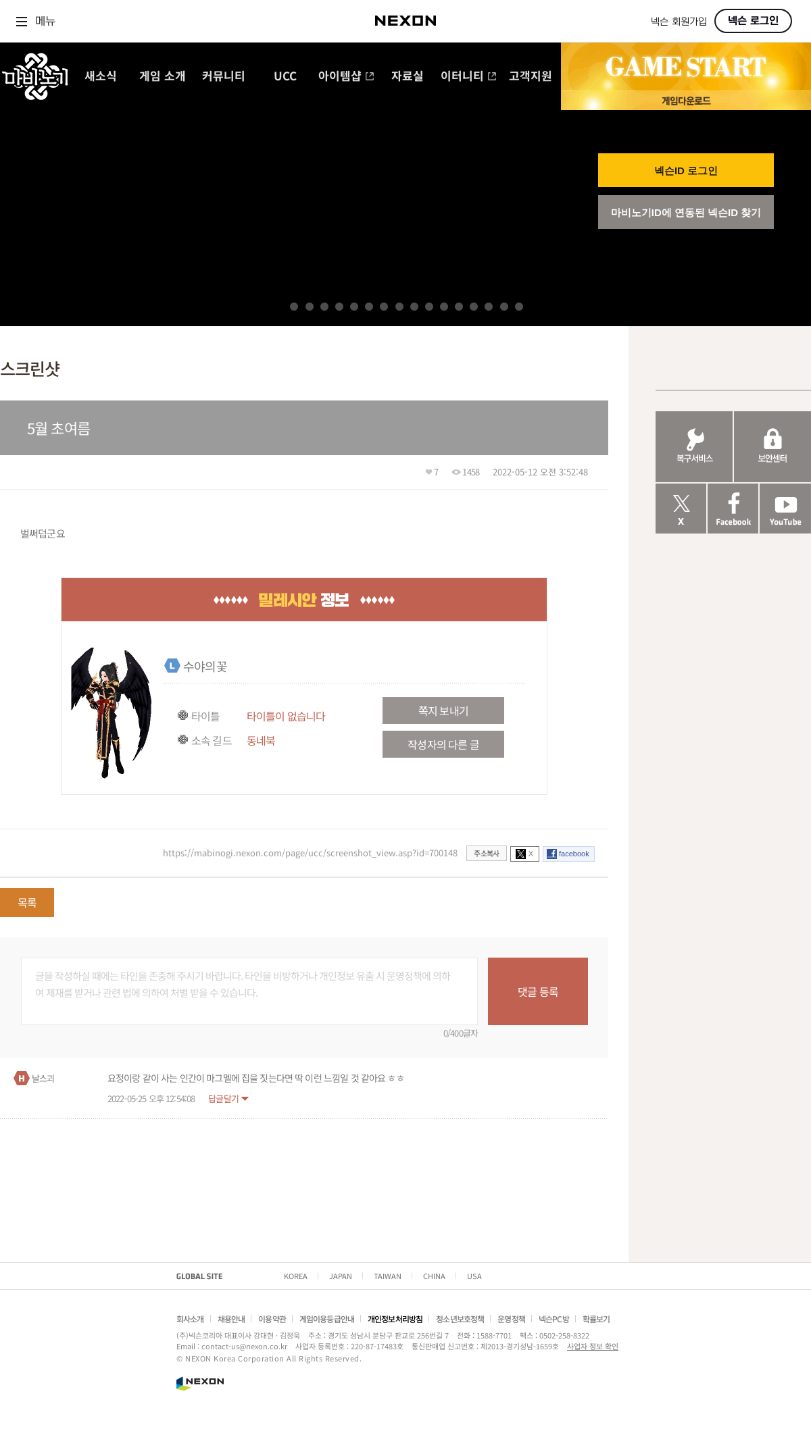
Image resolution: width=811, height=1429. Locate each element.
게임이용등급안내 (326, 1318)
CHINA (434, 1275)
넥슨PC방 (554, 1318)
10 (429, 307)
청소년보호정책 (460, 1318)
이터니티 (469, 77)
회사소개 (190, 1318)
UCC (285, 77)
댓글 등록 (538, 991)
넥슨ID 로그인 (686, 170)
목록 (27, 902)
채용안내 (231, 1318)
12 (459, 307)
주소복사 (486, 853)
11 (444, 307)
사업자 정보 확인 (592, 1346)
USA (474, 1275)
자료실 (407, 77)
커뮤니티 (223, 77)
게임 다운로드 (686, 100)
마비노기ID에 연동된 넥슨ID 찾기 (686, 212)
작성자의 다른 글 (443, 744)
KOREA (296, 1275)
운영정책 (511, 1318)
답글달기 (223, 1098)
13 (474, 307)
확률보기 (596, 1318)
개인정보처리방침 (395, 1318)
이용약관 (272, 1318)
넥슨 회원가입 (679, 22)
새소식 (100, 77)
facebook (574, 854)
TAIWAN (387, 1275)
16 (519, 307)
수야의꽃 (205, 666)
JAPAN (340, 1275)
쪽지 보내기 (443, 710)
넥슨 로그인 (753, 21)
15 (504, 307)
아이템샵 (346, 77)
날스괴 (43, 1078)
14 (489, 307)
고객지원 (530, 77)
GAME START (686, 67)
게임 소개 (162, 77)
